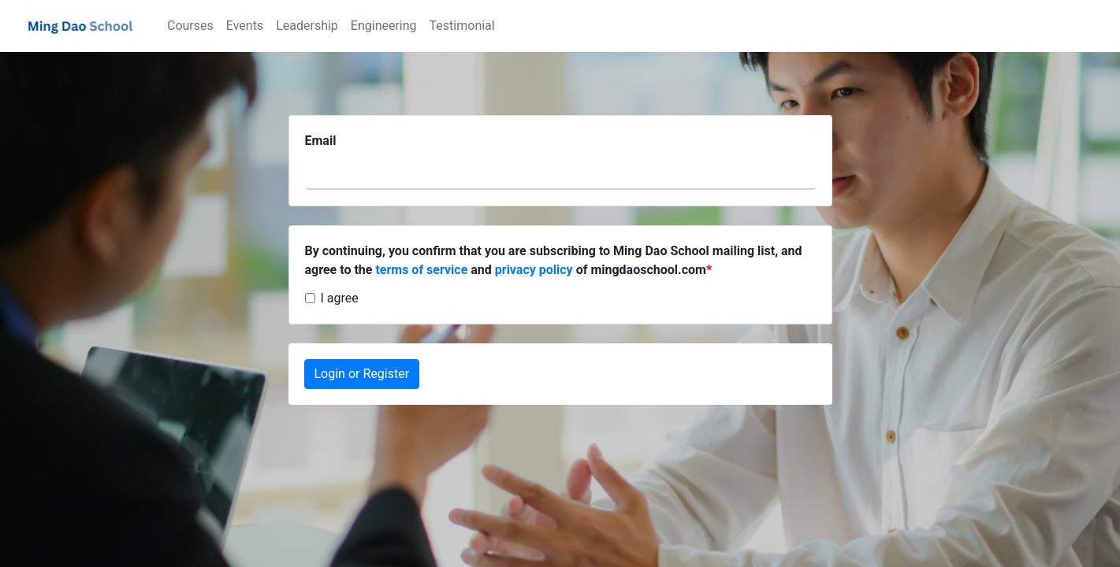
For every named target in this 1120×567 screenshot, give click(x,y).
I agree (340, 298)
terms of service (421, 269)
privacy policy (534, 269)
